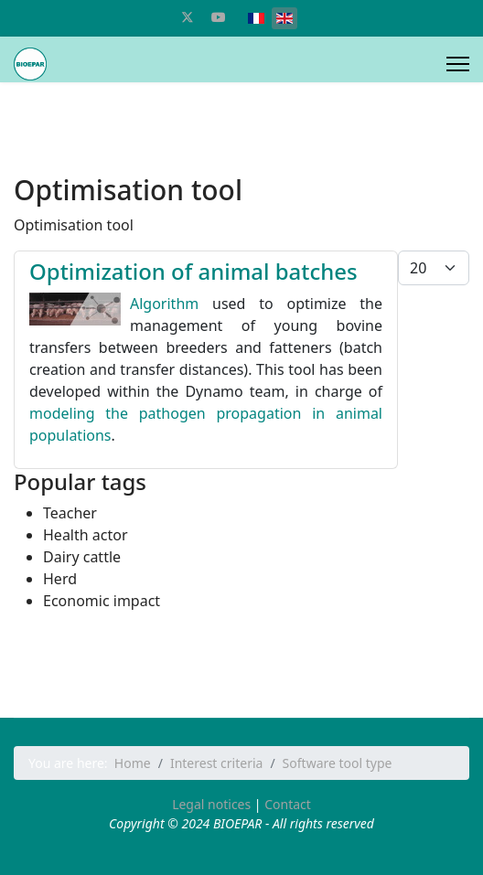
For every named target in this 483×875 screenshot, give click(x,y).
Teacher (70, 513)
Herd (60, 579)
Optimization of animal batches (193, 271)
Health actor (85, 535)
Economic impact (101, 601)
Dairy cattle (82, 557)
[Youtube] (218, 17)
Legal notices (211, 804)
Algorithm (164, 303)
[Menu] (457, 64)
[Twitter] (187, 17)
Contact (287, 804)
